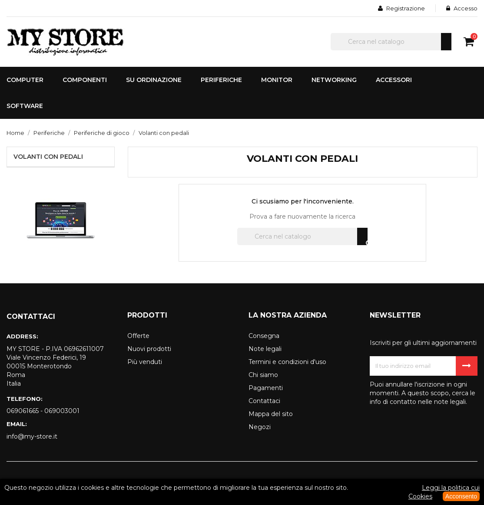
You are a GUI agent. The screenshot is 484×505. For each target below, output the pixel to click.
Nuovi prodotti (149, 349)
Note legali (265, 349)
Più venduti (144, 362)
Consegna (264, 336)
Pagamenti (266, 388)
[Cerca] (391, 41)
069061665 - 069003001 (43, 411)
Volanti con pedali (48, 157)
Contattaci (264, 401)
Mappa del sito (271, 414)
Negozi (260, 427)
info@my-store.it (32, 436)
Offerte (138, 336)
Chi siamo (263, 375)
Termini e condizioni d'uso (287, 362)
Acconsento (461, 496)
